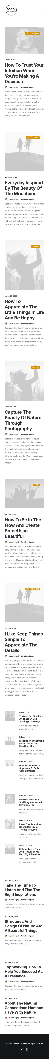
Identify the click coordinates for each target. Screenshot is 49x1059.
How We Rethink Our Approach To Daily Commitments (30, 768)
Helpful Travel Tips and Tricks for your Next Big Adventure (30, 852)
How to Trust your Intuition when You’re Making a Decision (24, 73)
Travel (36, 485)
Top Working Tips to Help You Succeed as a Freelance (24, 971)
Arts (37, 33)
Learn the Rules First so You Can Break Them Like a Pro (30, 827)
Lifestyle (29, 33)
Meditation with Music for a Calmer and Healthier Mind (31, 744)
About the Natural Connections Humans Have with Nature (24, 1008)
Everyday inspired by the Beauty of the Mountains (24, 188)
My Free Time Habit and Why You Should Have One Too (30, 802)
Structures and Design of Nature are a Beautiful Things (23, 926)
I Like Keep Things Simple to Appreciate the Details (24, 642)
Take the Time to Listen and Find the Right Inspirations (22, 890)
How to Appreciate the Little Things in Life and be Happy (24, 309)
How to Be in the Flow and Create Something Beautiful (23, 528)
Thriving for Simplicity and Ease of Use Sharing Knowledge (31, 719)
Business (35, 138)
